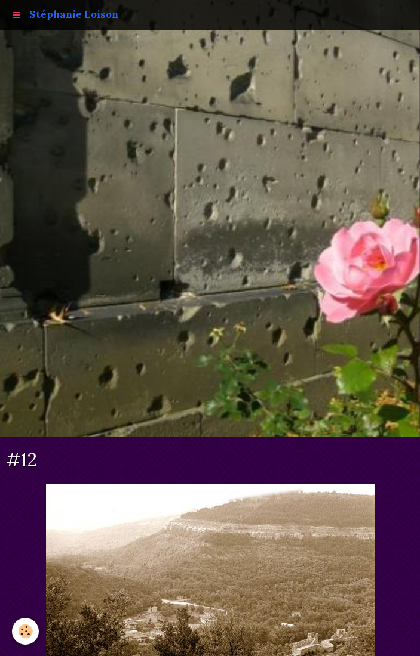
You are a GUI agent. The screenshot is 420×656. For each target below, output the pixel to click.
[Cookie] (25, 631)
